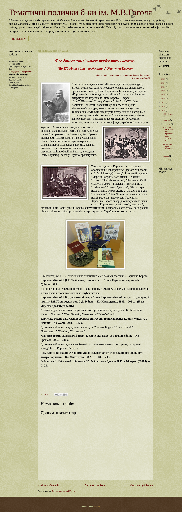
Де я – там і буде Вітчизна (168, 147)
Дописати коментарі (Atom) (63, 491)
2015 (163, 111)
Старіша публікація (141, 485)
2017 (163, 103)
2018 (163, 99)
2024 (163, 83)
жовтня (167, 120)
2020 (163, 91)
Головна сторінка (94, 485)
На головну (19, 38)
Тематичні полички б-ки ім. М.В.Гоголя (80, 12)
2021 (163, 87)
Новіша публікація (48, 485)
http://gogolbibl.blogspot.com (20, 72)
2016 (163, 107)
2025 (163, 79)
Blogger (97, 506)
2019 (163, 95)
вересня (167, 124)
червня (167, 160)
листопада (168, 114)
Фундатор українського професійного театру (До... (168, 134)
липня (166, 156)
